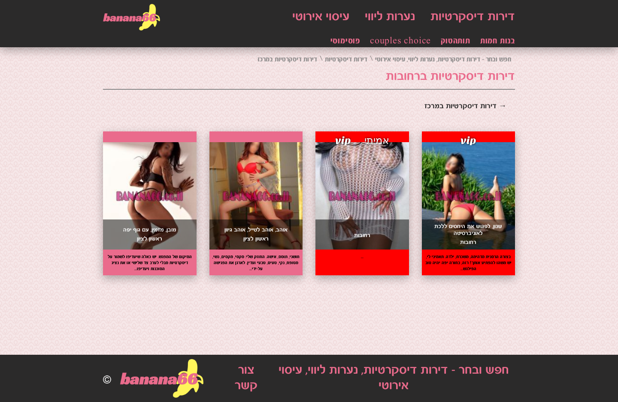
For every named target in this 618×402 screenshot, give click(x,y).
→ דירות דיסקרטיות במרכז (465, 106)
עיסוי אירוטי (320, 17)
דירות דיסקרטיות (472, 17)
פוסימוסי (345, 41)
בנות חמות (497, 41)
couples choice (400, 41)
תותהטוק (455, 41)
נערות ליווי (390, 17)
